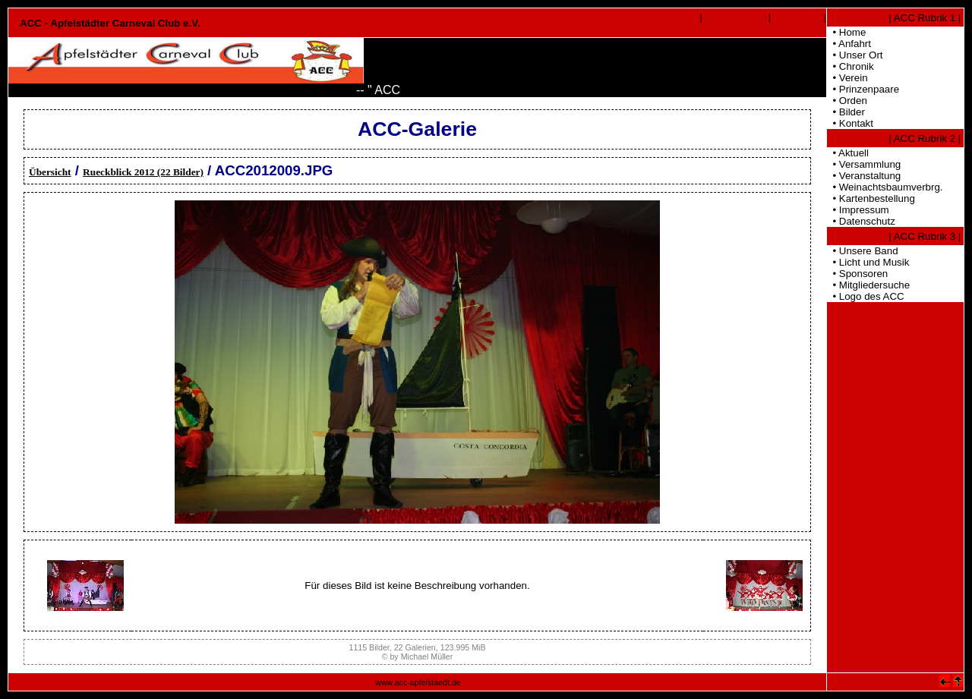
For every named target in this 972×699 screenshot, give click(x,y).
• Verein (847, 77)
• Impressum (858, 210)
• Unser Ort (855, 55)
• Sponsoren (857, 273)
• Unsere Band (862, 251)
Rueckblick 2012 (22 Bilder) (143, 172)
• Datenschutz (861, 221)
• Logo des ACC (865, 296)
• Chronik (850, 66)
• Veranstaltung (864, 175)
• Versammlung (864, 164)
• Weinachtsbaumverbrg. (885, 187)
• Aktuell (848, 153)
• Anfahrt (849, 43)
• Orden (847, 100)
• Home (846, 32)
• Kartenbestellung (871, 198)
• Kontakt (850, 123)
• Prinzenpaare (863, 89)
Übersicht (50, 172)
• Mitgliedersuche (868, 285)
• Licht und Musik (868, 262)
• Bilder (846, 112)
